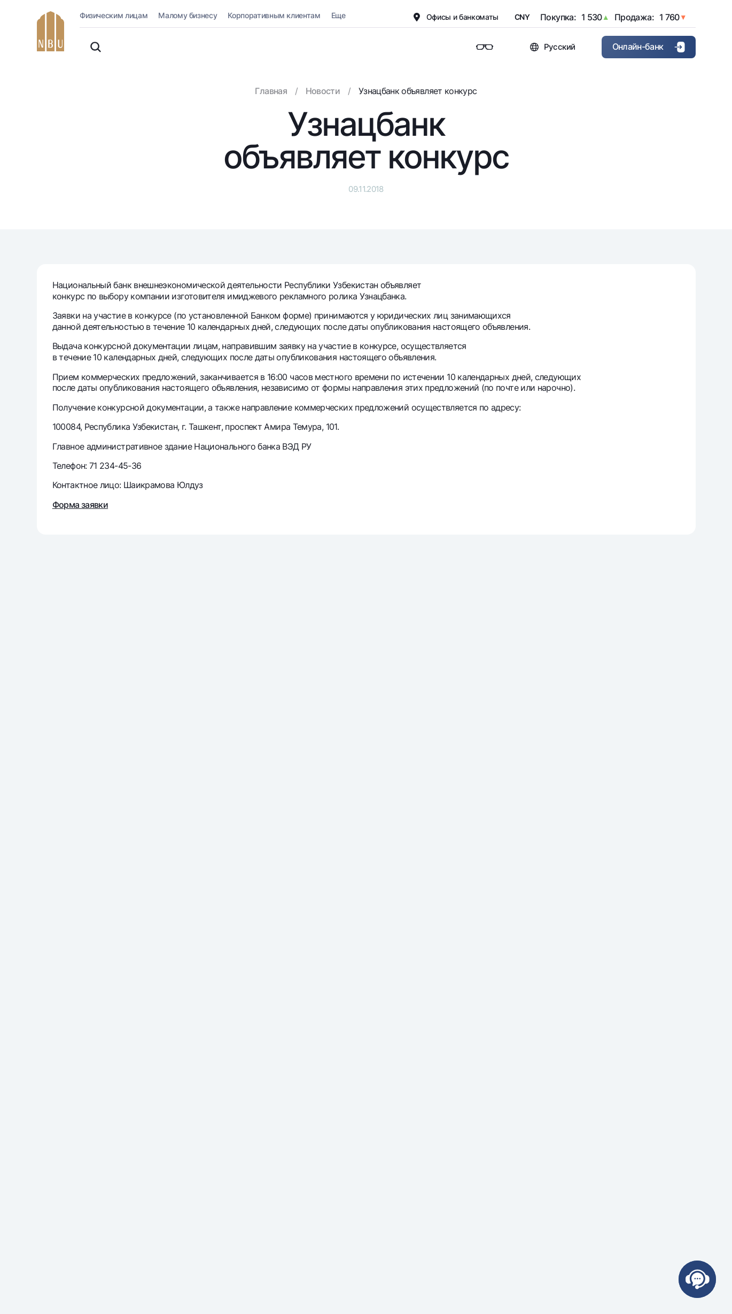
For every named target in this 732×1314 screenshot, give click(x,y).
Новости (323, 91)
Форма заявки (80, 504)
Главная (271, 91)
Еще (338, 15)
